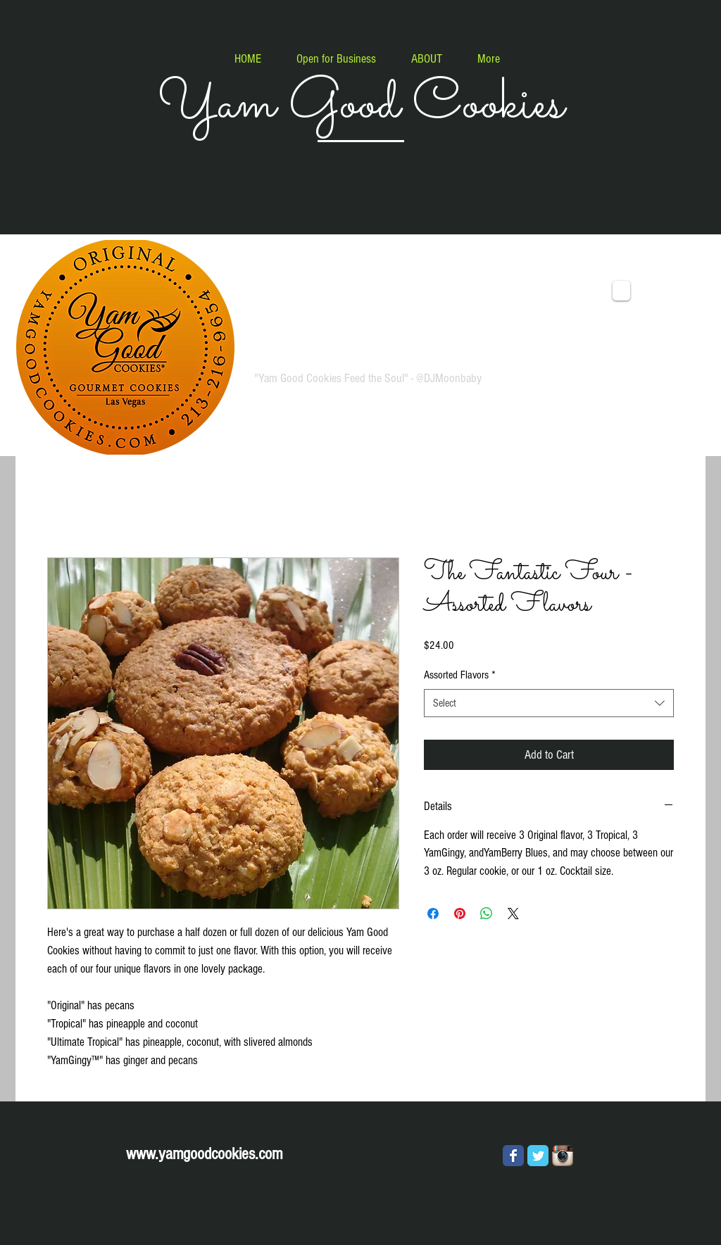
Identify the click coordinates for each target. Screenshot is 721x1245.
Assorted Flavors (460, 675)
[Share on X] (513, 913)
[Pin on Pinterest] (459, 913)
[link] (660, 288)
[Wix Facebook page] (513, 1155)
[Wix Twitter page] (537, 1155)
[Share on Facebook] (433, 913)
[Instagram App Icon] (562, 1155)
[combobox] (549, 703)
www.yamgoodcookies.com (204, 1153)
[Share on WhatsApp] (486, 913)
